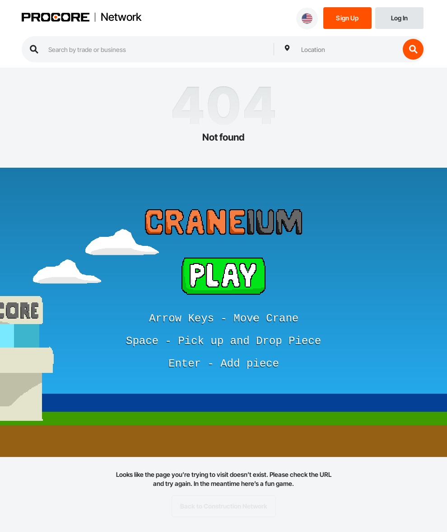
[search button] (413, 49)
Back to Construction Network (223, 506)
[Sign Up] (347, 17)
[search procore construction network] (156, 49)
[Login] (399, 17)
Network (121, 17)
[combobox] (348, 49)
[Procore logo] (55, 18)
